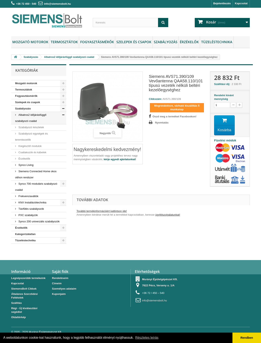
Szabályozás (165, 42)
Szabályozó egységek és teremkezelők (31, 136)
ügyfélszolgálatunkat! (167, 214)
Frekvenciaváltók (28, 196)
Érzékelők (189, 42)
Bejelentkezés (222, 3)
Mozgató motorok (30, 42)
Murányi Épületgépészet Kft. (45, 331)
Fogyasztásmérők (97, 42)
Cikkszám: (155, 98)
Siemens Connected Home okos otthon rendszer (35, 174)
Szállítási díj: (223, 84)
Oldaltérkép (18, 317)
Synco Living (25, 165)
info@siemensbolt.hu (57, 3)
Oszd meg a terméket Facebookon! (174, 116)
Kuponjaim (59, 294)
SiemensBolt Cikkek (23, 288)
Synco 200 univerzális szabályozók (39, 221)
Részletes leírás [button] (146, 337)
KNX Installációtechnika (32, 202)
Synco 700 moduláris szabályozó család (36, 186)
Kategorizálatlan (25, 234)
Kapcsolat (241, 3)
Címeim (57, 283)
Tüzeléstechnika (216, 42)
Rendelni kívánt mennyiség (224, 97)
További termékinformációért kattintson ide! (101, 211)
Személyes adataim (64, 288)
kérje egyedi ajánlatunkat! (120, 159)
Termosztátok (64, 42)
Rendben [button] (246, 337)
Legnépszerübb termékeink (28, 278)
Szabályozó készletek (31, 127)
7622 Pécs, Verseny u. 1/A (158, 285)
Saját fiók (60, 271)
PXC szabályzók (28, 215)
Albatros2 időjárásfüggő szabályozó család (30, 117)
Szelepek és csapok (133, 42)
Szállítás (16, 302)
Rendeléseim (60, 278)
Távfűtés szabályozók (31, 208)
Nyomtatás (161, 122)
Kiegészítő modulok (30, 146)
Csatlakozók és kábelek (32, 152)
